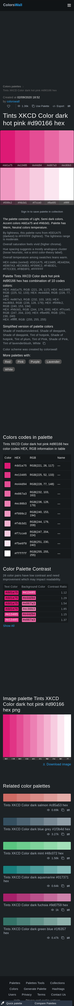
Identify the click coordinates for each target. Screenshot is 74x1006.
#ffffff (21, 553)
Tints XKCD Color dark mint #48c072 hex (34, 853)
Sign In (25, 211)
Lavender (53, 361)
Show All (9, 625)
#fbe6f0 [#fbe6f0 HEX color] (7, 541)
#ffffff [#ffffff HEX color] (7, 551)
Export (58, 106)
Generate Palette (35, 988)
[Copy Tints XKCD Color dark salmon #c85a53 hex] (63, 810)
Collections (57, 983)
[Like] (8, 106)
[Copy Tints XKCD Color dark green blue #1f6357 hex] (63, 938)
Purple (35, 361)
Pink (20, 361)
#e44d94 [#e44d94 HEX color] (7, 482)
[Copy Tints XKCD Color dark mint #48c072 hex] (63, 858)
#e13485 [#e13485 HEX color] (7, 473)
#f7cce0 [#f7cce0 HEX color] (7, 532)
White (9, 369)
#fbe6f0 (21, 543)
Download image (56, 764)
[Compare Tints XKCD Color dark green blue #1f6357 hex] (68, 938)
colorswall (13, 101)
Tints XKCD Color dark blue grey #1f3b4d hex (37, 829)
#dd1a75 (21, 465)
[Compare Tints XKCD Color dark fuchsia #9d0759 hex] (68, 910)
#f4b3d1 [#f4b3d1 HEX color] (7, 522)
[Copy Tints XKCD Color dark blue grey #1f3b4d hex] (63, 834)
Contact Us (58, 994)
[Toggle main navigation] (69, 5)
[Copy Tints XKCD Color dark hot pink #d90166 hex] (44, 343)
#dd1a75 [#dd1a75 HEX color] (7, 464)
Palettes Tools (35, 983)
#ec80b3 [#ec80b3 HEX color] (7, 502)
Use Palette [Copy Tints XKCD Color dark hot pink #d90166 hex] (40, 106)
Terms (41, 994)
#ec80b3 (21, 503)
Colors (12, 5)
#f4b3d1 (21, 523)
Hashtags (58, 988)
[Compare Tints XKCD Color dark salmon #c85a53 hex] (68, 810)
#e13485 (21, 475)
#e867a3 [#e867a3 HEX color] (7, 492)
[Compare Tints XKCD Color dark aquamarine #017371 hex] (68, 886)
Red (7, 361)
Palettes (14, 983)
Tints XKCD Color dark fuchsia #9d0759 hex (36, 905)
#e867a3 (21, 493)
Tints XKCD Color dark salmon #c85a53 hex (36, 805)
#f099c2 (21, 513)
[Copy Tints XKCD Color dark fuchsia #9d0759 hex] (63, 910)
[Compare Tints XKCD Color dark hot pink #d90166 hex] (69, 106)
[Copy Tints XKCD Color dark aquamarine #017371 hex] (63, 886)
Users (12, 994)
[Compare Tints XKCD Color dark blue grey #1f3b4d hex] (68, 834)
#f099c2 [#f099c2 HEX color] (7, 512)
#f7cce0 (21, 533)
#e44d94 (21, 484)
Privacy (27, 994)
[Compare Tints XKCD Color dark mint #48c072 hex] (68, 858)
